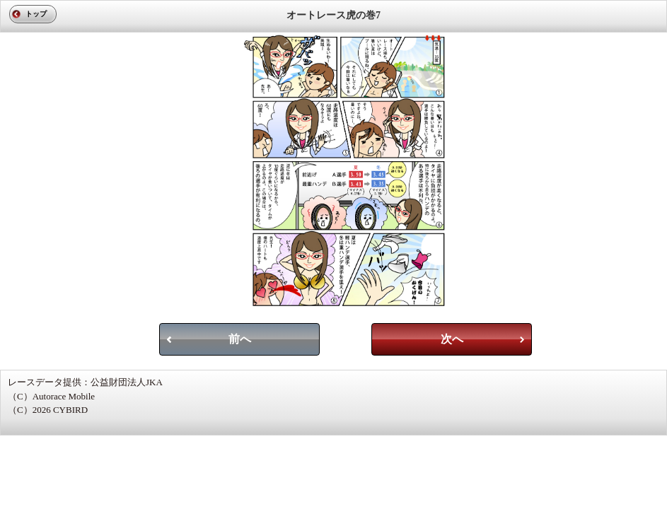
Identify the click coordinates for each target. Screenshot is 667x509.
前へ (239, 339)
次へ (452, 339)
